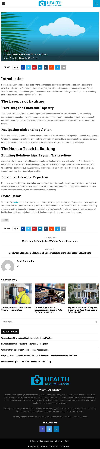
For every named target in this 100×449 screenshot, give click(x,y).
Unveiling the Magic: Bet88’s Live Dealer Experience (50, 241)
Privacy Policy (33, 446)
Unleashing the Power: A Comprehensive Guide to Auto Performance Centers (48, 309)
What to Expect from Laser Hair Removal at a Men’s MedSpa (26, 338)
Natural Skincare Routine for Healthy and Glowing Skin (24, 344)
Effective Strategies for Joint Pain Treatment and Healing (26, 362)
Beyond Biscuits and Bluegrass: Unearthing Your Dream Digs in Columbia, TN (83, 309)
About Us (44, 446)
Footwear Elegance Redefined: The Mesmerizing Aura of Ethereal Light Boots (50, 252)
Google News (65, 446)
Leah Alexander (11, 58)
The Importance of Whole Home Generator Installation (16, 308)
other (6, 51)
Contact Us (54, 446)
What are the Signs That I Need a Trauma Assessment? (25, 350)
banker (5, 220)
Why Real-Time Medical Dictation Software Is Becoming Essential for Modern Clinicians (39, 356)
